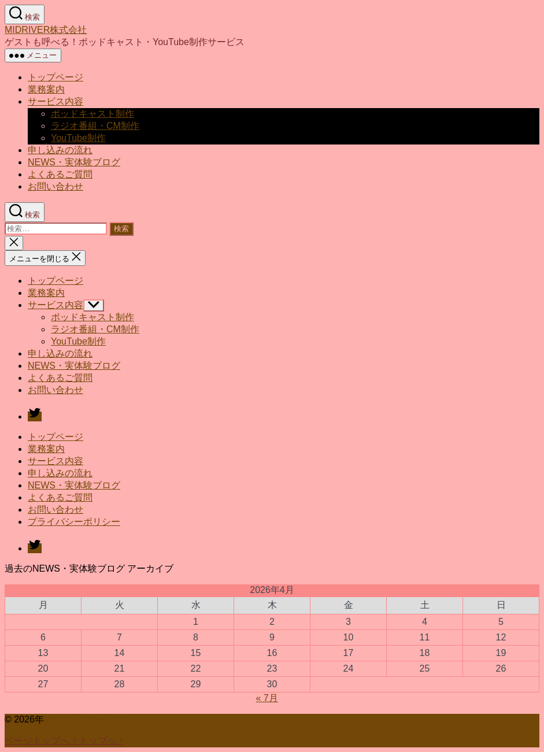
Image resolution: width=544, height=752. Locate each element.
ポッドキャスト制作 (92, 113)
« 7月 (266, 698)
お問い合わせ (55, 186)
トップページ (55, 77)
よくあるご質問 (60, 174)
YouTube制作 (78, 138)
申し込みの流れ (60, 150)
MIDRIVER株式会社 (46, 30)
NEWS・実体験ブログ (74, 162)
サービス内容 (55, 101)
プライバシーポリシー (74, 522)
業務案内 (46, 89)
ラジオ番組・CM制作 (95, 126)
